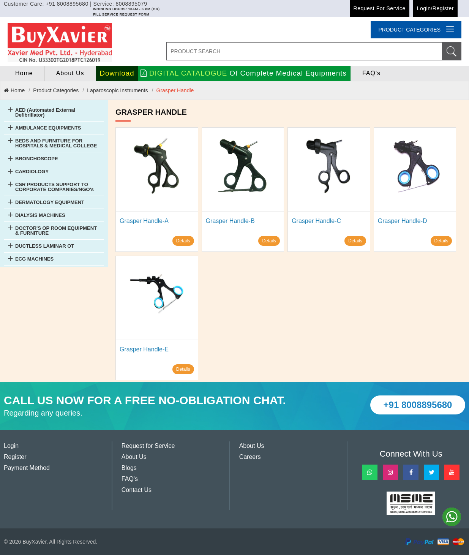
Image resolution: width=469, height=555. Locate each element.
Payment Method (27, 468)
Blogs (129, 468)
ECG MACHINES (34, 259)
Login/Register (435, 8)
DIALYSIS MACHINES (40, 215)
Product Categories (56, 90)
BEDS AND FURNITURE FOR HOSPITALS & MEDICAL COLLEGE (56, 143)
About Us (70, 73)
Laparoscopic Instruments (117, 90)
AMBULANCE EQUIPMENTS (48, 128)
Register (15, 457)
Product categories (416, 29)
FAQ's (371, 73)
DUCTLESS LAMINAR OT (44, 246)
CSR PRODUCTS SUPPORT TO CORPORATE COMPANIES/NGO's (54, 187)
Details (183, 241)
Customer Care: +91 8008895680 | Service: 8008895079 (75, 4)
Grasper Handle (175, 90)
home (24, 73)
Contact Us (137, 490)
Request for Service (380, 8)
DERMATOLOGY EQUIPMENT (49, 202)
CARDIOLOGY (32, 171)
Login (11, 446)
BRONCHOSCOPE (36, 158)
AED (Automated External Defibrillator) (45, 112)
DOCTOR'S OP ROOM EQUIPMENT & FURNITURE (56, 230)
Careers (250, 457)
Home (14, 90)
